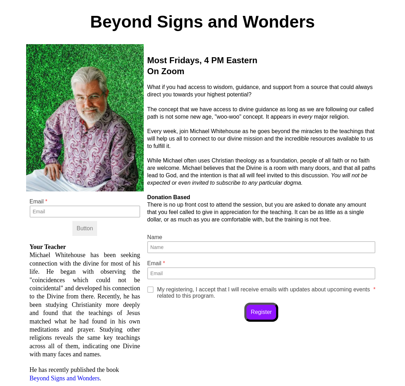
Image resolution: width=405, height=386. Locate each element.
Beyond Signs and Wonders (65, 378)
